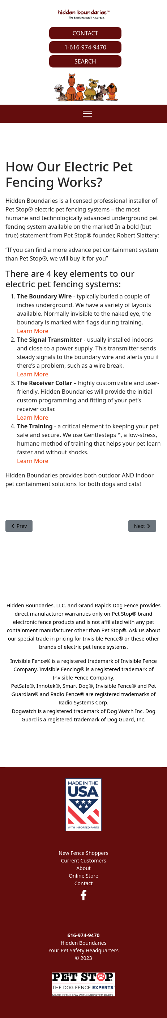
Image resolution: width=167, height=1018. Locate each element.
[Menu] (87, 113)
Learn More (32, 331)
